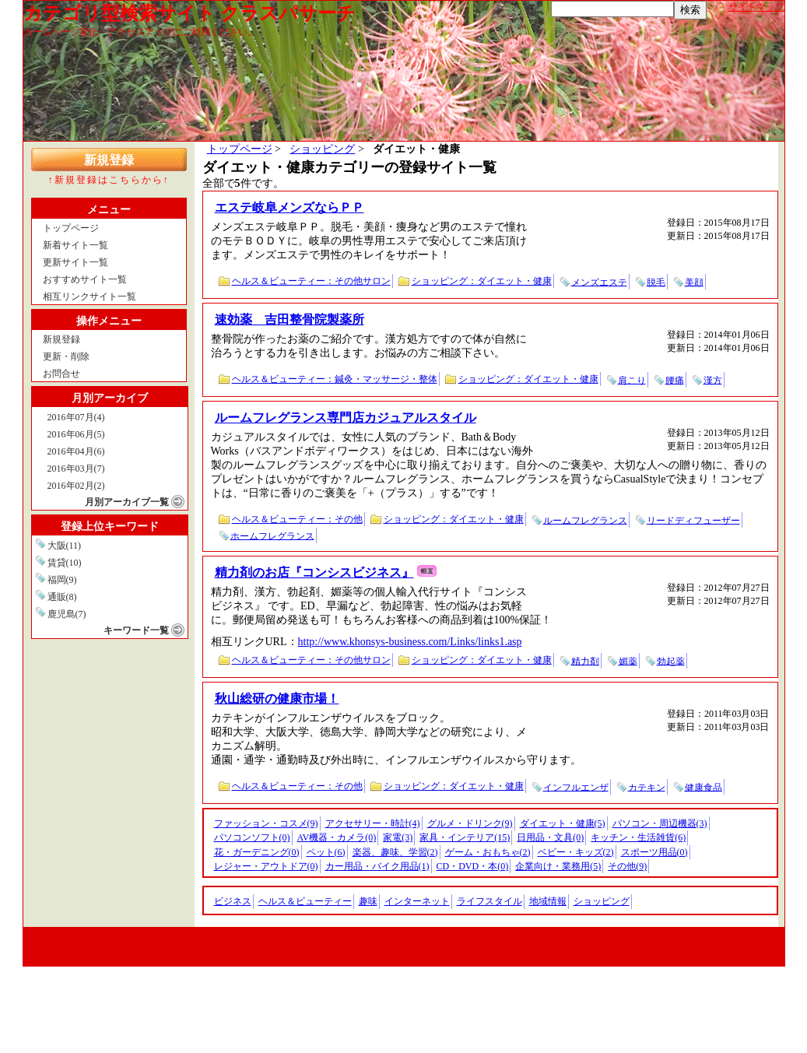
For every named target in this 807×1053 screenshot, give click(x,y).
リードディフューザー (693, 519)
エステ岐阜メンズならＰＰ (289, 207)
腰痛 (674, 379)
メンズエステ (599, 281)
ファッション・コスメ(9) (266, 823)
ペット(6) (326, 852)
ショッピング (322, 149)
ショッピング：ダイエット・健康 (482, 281)
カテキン (646, 786)
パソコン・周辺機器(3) (659, 823)
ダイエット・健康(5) (562, 823)
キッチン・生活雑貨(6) (638, 837)
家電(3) (397, 837)
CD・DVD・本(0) (473, 866)
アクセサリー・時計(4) (372, 823)
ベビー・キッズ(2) (576, 852)
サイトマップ (756, 7)
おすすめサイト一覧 (85, 279)
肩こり (632, 379)
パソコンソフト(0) (252, 837)
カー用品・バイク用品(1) (377, 866)
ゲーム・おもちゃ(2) (488, 852)
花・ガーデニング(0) (257, 852)
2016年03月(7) (76, 468)
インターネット (417, 901)
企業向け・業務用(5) (558, 866)
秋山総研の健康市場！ (277, 698)
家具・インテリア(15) (464, 837)
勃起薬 (671, 660)
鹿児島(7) (66, 614)
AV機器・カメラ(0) (337, 837)
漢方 (712, 379)
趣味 (368, 901)
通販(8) (62, 596)
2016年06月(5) (76, 434)
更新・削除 (66, 356)
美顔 (694, 281)
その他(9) (627, 866)
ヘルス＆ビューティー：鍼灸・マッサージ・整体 (334, 379)
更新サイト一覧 (75, 262)
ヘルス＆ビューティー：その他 (297, 519)
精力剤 (585, 660)
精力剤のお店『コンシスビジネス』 (314, 572)
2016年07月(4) (76, 417)
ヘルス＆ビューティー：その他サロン (311, 281)
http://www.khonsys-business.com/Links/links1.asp (410, 642)
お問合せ (61, 373)
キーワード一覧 (136, 630)
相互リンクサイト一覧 (89, 296)
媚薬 (628, 660)
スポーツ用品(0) (654, 852)
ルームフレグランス (585, 519)
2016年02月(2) (76, 485)
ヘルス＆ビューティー (305, 901)
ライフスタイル (489, 901)
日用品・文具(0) (550, 837)
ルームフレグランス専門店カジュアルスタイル (345, 417)
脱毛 (656, 281)
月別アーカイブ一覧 (127, 502)
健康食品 (703, 786)
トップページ (71, 228)
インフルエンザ (576, 786)
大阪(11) (64, 545)
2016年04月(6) (76, 451)
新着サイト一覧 (75, 245)
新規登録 (109, 160)
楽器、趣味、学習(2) (395, 852)
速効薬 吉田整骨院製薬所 (289, 319)
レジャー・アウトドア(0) (266, 866)
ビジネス (232, 901)
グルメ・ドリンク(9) (470, 823)
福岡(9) (62, 579)
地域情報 (548, 901)
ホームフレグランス (272, 535)
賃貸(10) (64, 562)
